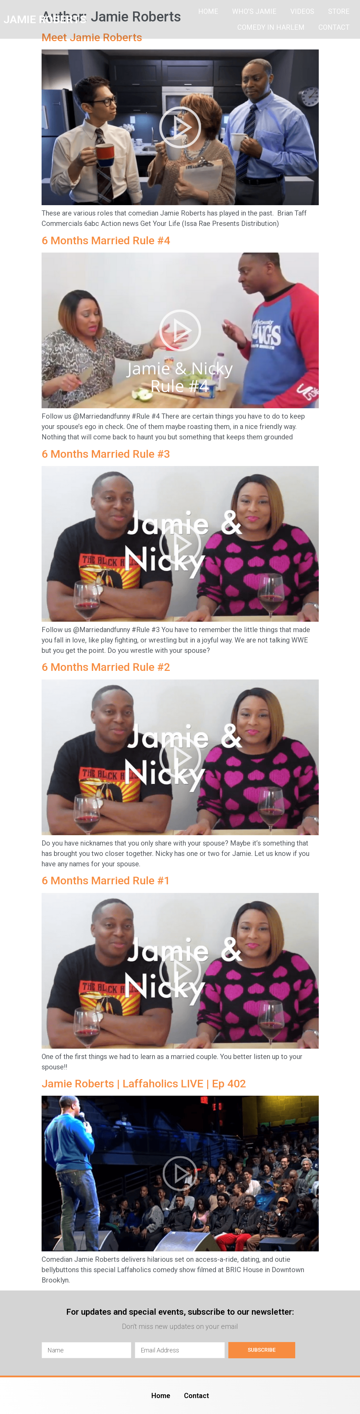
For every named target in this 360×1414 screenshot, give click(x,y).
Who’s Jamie (254, 11)
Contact (334, 27)
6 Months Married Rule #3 (106, 453)
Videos (302, 11)
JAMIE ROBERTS (44, 19)
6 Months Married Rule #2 (106, 667)
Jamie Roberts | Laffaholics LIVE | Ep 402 (144, 1083)
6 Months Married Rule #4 (106, 240)
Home (208, 11)
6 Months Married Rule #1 (106, 880)
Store (339, 11)
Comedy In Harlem (271, 27)
